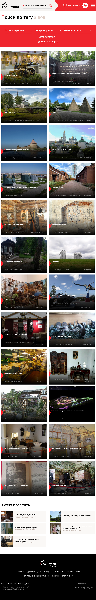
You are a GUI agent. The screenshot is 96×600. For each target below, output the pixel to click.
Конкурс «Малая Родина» (63, 576)
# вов (39, 18)
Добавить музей (34, 572)
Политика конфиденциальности (36, 576)
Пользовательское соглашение (67, 572)
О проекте (20, 572)
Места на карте (49, 42)
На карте (47, 572)
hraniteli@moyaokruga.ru (84, 587)
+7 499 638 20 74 (82, 584)
